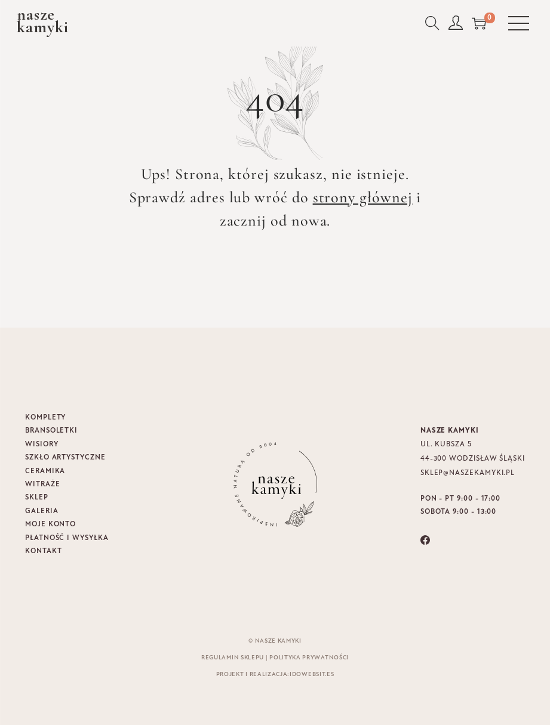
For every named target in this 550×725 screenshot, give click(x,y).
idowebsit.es (312, 674)
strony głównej (363, 197)
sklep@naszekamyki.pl (467, 473)
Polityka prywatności (309, 658)
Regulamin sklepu (232, 658)
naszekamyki (43, 20)
